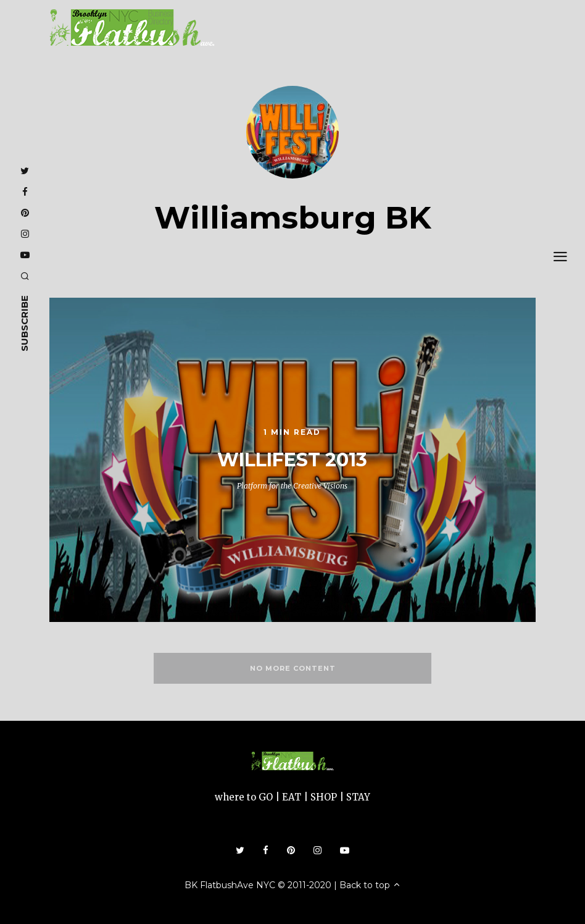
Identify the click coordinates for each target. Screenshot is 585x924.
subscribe (24, 323)
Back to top (370, 885)
